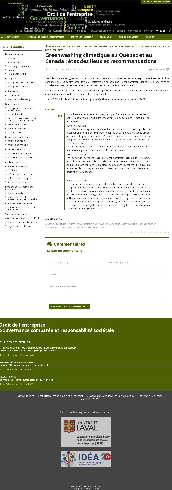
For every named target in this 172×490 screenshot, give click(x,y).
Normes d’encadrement (81, 37)
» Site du (156, 1)
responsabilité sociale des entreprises (88, 227)
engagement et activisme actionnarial (21, 109)
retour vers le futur (17, 73)
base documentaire (56, 224)
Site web (53, 274)
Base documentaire (128, 37)
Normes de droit (148, 224)
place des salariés (17, 128)
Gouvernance (12, 37)
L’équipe (121, 31)
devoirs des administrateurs (22, 222)
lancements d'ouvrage (19, 99)
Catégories (15, 47)
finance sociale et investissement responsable (22, 198)
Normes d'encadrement (18, 137)
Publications (11, 162)
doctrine (12, 58)
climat (72, 224)
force (86, 486)
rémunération (15, 132)
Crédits (108, 412)
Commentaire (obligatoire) (63, 286)
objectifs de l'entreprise (20, 226)
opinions (81, 31)
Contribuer (134, 31)
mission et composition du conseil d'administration (22, 119)
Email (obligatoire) (119, 262)
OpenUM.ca (97, 486)
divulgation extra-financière (22, 82)
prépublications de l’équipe (29, 31)
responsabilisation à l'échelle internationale (23, 208)
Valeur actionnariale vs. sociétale (22, 218)
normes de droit (16, 140)
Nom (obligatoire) (58, 262)
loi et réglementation (19, 66)
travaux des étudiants (101, 31)
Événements (11, 91)
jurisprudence (15, 62)
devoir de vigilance (17, 193)
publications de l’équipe (60, 31)
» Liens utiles (151, 37)
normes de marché (18, 144)
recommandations (55, 227)
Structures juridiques (16, 214)
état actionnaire (16, 114)
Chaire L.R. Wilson (92, 489)
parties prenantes (17, 124)
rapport (11, 69)
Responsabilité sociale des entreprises (44, 37)
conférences (14, 95)
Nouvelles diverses (15, 149)
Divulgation (106, 37)
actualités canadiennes (19, 153)
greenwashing (129, 224)
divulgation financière (19, 86)
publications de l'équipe (20, 178)
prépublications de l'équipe (22, 174)
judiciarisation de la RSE (20, 203)
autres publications (17, 166)
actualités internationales (21, 157)
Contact (149, 31)
